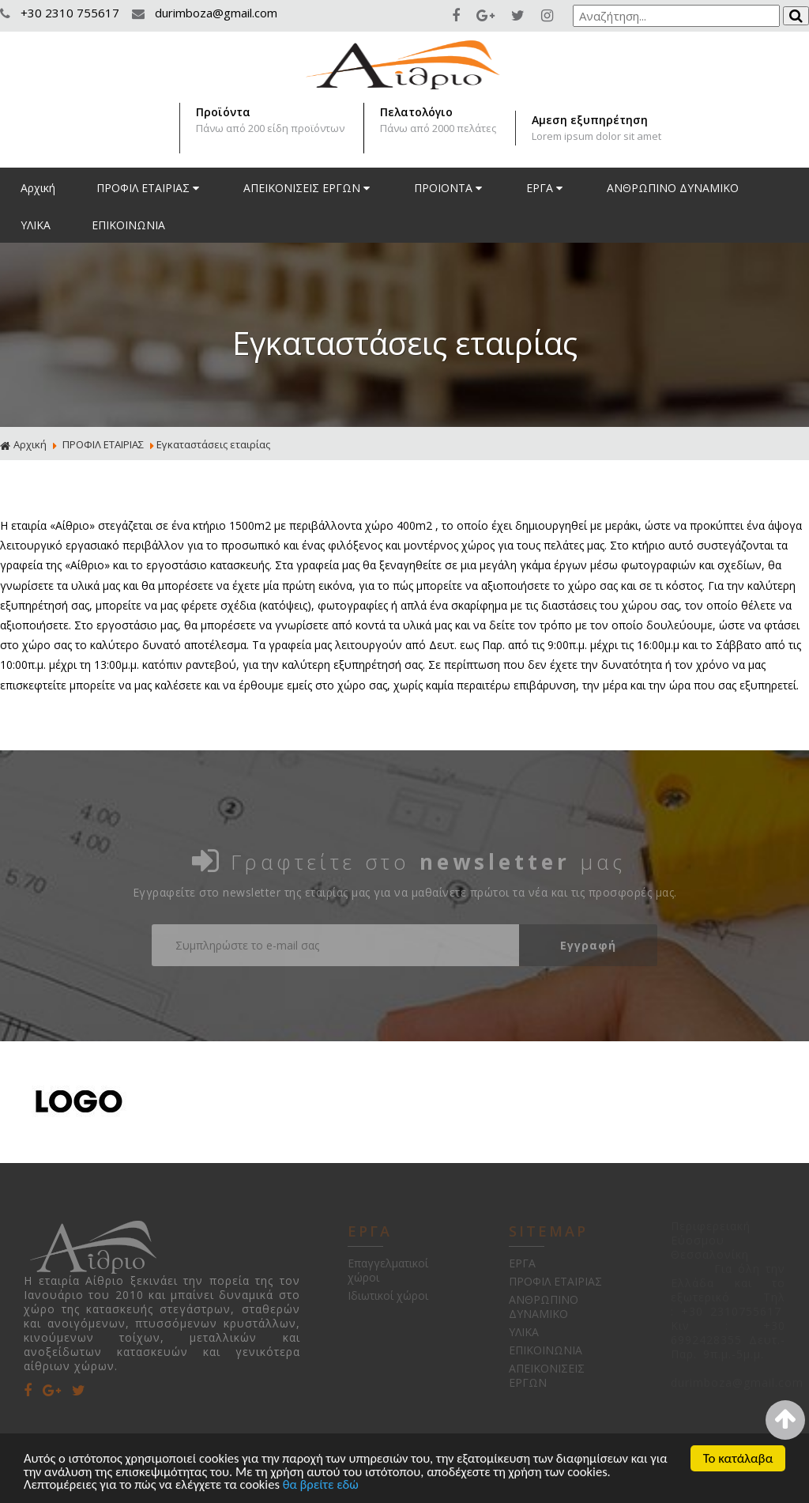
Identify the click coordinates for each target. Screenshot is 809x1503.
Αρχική (38, 187)
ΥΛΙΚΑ (36, 224)
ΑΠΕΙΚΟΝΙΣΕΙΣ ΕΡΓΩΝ (308, 187)
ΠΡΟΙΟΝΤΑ (449, 187)
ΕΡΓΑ (546, 187)
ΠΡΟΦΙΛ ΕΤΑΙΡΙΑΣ (149, 187)
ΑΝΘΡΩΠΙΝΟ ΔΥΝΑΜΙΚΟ (673, 187)
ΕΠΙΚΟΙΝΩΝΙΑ (128, 224)
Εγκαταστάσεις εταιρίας (213, 444)
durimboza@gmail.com (204, 13)
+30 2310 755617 (61, 13)
